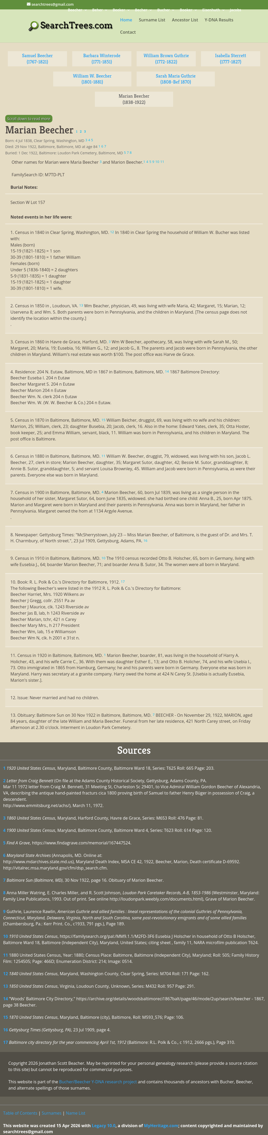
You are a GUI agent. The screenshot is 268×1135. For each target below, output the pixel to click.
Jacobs (235, 10)
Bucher (163, 10)
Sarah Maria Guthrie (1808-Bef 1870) (176, 79)
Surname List (152, 20)
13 (5, 986)
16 (5, 1030)
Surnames (51, 1113)
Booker (186, 10)
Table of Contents (20, 1113)
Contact (128, 32)
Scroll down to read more (28, 118)
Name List (76, 1113)
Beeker (119, 10)
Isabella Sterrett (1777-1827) (230, 58)
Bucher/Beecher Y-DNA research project (98, 1082)
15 (5, 1017)
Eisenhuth (211, 10)
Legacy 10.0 (103, 1125)
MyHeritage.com (161, 1125)
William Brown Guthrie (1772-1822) (166, 58)
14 (5, 999)
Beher (97, 10)
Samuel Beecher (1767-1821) (37, 58)
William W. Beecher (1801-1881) (92, 79)
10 (5, 936)
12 (5, 974)
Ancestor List (185, 20)
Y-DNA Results (219, 20)
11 (5, 955)
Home (126, 20)
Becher (141, 10)
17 (5, 1042)
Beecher (75, 10)
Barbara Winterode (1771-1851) (101, 58)
